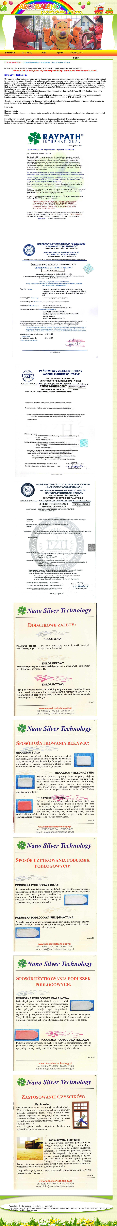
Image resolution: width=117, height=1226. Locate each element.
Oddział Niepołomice (31, 62)
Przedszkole (45, 62)
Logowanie (49, 1206)
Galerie (37, 1206)
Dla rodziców (26, 1206)
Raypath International (61, 62)
